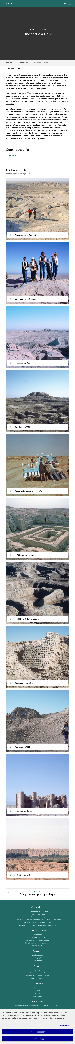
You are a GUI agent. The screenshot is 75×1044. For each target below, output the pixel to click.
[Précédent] (37, 892)
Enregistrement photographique (37, 943)
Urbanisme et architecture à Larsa (37, 922)
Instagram (38, 993)
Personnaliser (63, 1025)
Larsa (8, 3)
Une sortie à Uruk (37, 945)
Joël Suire (12, 155)
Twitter (37, 990)
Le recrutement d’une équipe (37, 940)
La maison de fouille (37, 937)
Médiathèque (37, 955)
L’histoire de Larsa (37, 914)
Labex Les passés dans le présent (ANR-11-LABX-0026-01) (37, 1005)
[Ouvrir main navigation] (69, 3)
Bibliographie (38, 958)
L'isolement (37, 934)
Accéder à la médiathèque (16, 174)
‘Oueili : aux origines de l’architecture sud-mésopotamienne (37, 919)
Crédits (37, 970)
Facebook (37, 988)
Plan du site (37, 960)
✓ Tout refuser (37, 1039)
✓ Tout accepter (37, 1031)
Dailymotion (37, 996)
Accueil (9, 63)
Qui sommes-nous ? (37, 973)
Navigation (13, 68)
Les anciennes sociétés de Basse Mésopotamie (37, 925)
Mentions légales (37, 978)
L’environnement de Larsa (37, 911)
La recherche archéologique (37, 917)
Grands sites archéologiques (37, 975)
